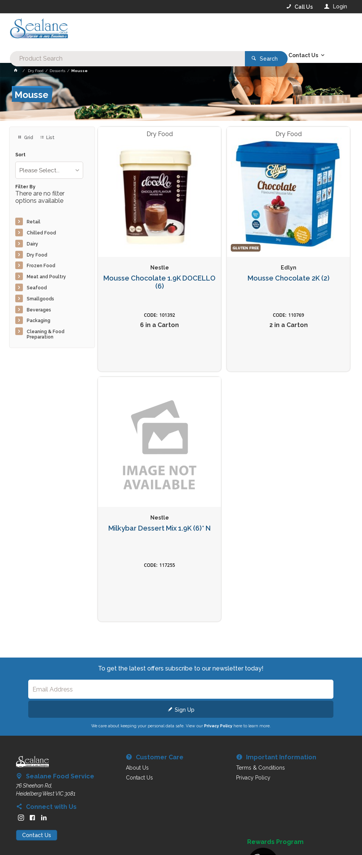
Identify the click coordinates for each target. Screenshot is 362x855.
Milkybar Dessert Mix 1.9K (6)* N (159, 528)
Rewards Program (275, 842)
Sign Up (185, 710)
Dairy (32, 244)
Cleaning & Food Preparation (45, 334)
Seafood (37, 287)
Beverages (39, 310)
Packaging (38, 320)
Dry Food (37, 255)
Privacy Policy (218, 725)
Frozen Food (41, 265)
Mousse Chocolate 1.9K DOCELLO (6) (159, 282)
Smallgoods (40, 299)
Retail (33, 222)
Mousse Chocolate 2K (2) (289, 278)
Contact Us (36, 835)
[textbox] (150, 30)
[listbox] (49, 170)
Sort (20, 154)
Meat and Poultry (46, 276)
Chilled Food (41, 233)
